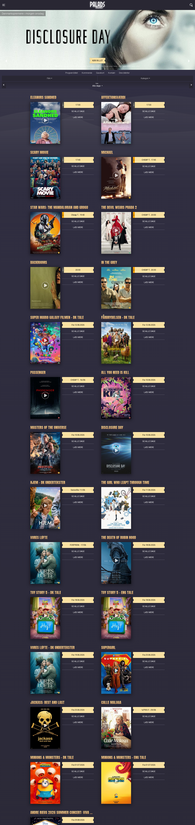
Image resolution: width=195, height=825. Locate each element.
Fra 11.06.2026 (148, 490)
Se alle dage (78, 111)
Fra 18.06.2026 (148, 545)
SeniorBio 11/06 (78, 490)
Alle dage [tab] (97, 85)
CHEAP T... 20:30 (144, 270)
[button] (6, 61)
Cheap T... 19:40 (73, 215)
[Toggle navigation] (4, 5)
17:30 (71, 105)
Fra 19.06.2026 (78, 655)
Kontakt (111, 73)
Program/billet (71, 73)
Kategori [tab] (144, 78)
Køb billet (97, 60)
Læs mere (78, 117)
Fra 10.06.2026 (148, 380)
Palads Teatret (97, 3)
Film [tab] (49, 78)
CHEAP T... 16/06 (78, 380)
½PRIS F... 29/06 (149, 710)
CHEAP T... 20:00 (144, 215)
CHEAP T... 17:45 (144, 160)
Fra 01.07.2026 (78, 765)
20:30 (71, 270)
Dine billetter (124, 73)
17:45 (71, 160)
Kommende (87, 73)
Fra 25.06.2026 (148, 655)
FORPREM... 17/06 (78, 545)
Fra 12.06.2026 (78, 325)
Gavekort (100, 73)
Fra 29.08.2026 (78, 820)
